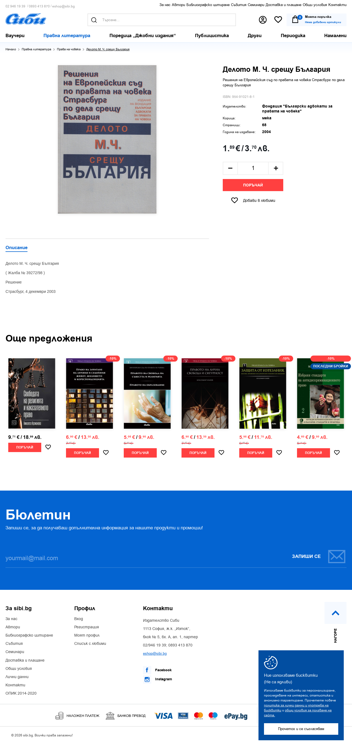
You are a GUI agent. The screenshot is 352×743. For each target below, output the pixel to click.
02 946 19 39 (15, 6)
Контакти (337, 4)
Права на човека (69, 49)
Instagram (157, 679)
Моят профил (87, 635)
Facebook (157, 670)
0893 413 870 (39, 6)
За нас (165, 4)
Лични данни (17, 677)
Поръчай (253, 185)
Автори (178, 4)
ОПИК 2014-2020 (21, 693)
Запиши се (319, 556)
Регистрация (86, 627)
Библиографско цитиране (208, 4)
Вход (78, 619)
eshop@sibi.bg (63, 6)
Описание (17, 248)
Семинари (256, 4)
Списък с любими (90, 643)
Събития (238, 4)
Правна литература (36, 49)
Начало (11, 49)
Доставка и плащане (283, 4)
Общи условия (315, 4)
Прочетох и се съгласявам (301, 729)
